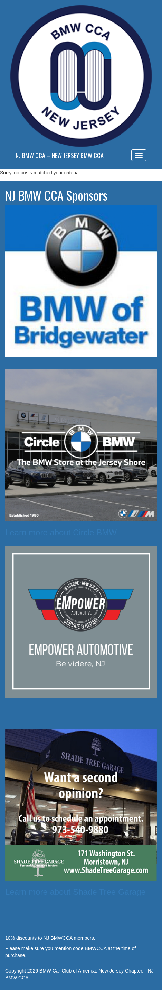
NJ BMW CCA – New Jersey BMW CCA (60, 155)
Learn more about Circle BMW (61, 532)
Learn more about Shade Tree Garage (75, 891)
